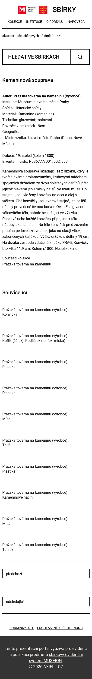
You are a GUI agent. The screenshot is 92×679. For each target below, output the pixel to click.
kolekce (15, 21)
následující (15, 602)
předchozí (14, 574)
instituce (34, 21)
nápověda (76, 21)
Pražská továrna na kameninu (26, 264)
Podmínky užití (22, 628)
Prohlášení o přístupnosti (60, 628)
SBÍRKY (46, 10)
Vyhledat (80, 57)
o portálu (54, 21)
